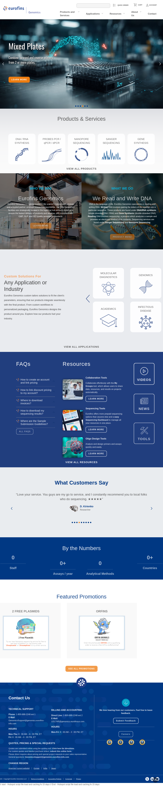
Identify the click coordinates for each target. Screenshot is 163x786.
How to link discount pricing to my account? (36, 435)
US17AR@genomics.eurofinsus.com (67, 750)
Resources (115, 14)
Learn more (19, 80)
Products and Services (67, 14)
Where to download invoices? (31, 445)
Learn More (96, 424)
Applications (93, 14)
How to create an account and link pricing (35, 424)
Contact (152, 14)
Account (151, 5)
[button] (75, 106)
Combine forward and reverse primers (31, 57)
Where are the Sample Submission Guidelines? (34, 466)
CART (140, 5)
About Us (134, 14)
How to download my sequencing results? (32, 455)
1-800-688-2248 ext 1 (26, 743)
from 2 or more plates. (22, 62)
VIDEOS (144, 398)
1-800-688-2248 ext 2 (73, 744)
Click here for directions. (63, 766)
